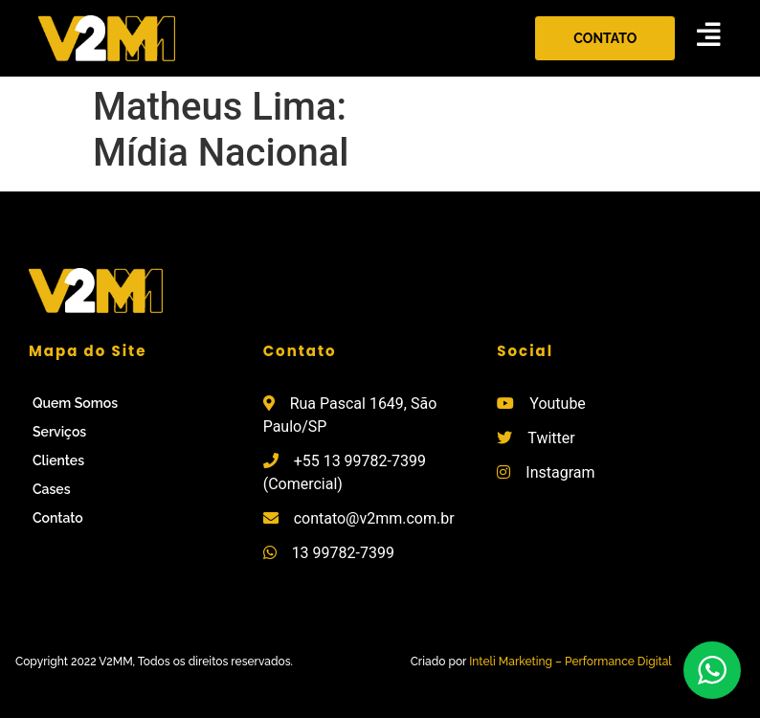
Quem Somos (75, 403)
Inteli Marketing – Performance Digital (570, 661)
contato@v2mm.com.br (374, 518)
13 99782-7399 (343, 553)
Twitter (550, 438)
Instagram (559, 472)
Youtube (557, 403)
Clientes (58, 460)
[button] (605, 38)
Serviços (59, 431)
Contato (58, 518)
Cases (52, 489)
